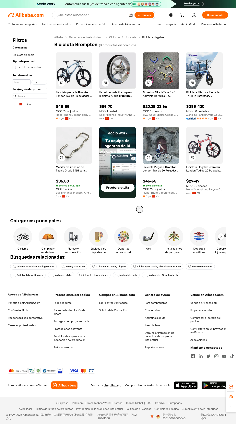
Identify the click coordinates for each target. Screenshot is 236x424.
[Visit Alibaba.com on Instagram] (216, 356)
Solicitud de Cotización (113, 310)
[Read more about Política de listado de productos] (53, 409)
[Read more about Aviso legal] (25, 409)
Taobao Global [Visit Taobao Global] (134, 402)
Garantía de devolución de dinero (69, 312)
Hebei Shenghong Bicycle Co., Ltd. (204, 189)
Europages (175, 402)
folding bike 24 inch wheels (161, 275)
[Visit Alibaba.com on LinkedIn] (200, 356)
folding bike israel (73, 266)
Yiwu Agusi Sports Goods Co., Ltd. (161, 114)
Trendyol (160, 402)
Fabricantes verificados (113, 302)
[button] (130, 15)
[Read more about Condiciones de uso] (166, 409)
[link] (231, 386)
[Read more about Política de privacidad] (137, 409)
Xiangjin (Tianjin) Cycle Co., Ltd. (204, 114)
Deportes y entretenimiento (86, 37)
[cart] (183, 15)
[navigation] (30, 123)
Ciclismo (114, 37)
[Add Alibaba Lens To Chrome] (64, 385)
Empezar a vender (201, 310)
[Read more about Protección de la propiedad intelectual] (98, 409)
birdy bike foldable (200, 266)
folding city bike (61, 275)
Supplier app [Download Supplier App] (112, 385)
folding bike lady (126, 275)
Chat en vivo (152, 310)
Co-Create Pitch (18, 310)
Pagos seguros (62, 302)
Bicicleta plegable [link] (153, 37)
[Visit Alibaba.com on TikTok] (232, 356)
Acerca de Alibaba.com (23, 294)
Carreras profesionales (22, 325)
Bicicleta (131, 37)
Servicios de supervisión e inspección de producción (69, 338)
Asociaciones (198, 339)
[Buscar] (144, 15)
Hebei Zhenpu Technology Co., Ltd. (74, 114)
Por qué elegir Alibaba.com (24, 302)
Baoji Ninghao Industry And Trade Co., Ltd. (117, 114)
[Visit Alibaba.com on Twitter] (208, 356)
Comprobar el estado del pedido (205, 319)
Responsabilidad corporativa (25, 317)
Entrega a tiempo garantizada (71, 321)
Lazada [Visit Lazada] (118, 402)
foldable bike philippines (28, 275)
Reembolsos (152, 325)
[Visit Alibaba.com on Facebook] (192, 356)
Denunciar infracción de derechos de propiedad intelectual (159, 336)
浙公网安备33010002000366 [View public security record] (173, 416)
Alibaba (58, 37)
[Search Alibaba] (90, 15)
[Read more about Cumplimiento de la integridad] (199, 409)
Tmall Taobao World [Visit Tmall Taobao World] (99, 402)
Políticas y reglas (63, 347)
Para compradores (156, 302)
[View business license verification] (152, 416)
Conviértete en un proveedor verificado (208, 330)
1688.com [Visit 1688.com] (78, 402)
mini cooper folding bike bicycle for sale (157, 266)
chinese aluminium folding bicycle (33, 266)
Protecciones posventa (67, 328)
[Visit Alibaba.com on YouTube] (224, 356)
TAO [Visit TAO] (148, 402)
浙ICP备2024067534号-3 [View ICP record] (213, 416)
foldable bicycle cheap (93, 275)
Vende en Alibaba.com (204, 302)
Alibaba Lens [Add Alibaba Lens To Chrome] (26, 385)
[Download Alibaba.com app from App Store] (186, 385)
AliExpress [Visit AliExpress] (62, 402)
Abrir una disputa (155, 317)
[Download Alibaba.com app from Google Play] (215, 385)
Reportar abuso (154, 347)
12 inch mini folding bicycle (109, 266)
